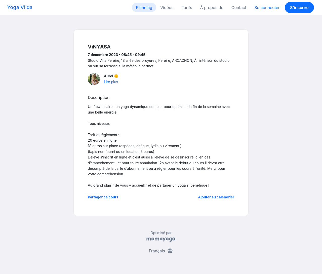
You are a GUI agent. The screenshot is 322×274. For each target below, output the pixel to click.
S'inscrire (299, 7)
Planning (144, 7)
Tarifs (186, 7)
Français (161, 251)
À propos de (211, 7)
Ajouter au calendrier (216, 197)
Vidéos (166, 7)
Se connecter (267, 7)
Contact (238, 7)
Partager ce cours (103, 197)
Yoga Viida (19, 7)
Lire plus (111, 82)
